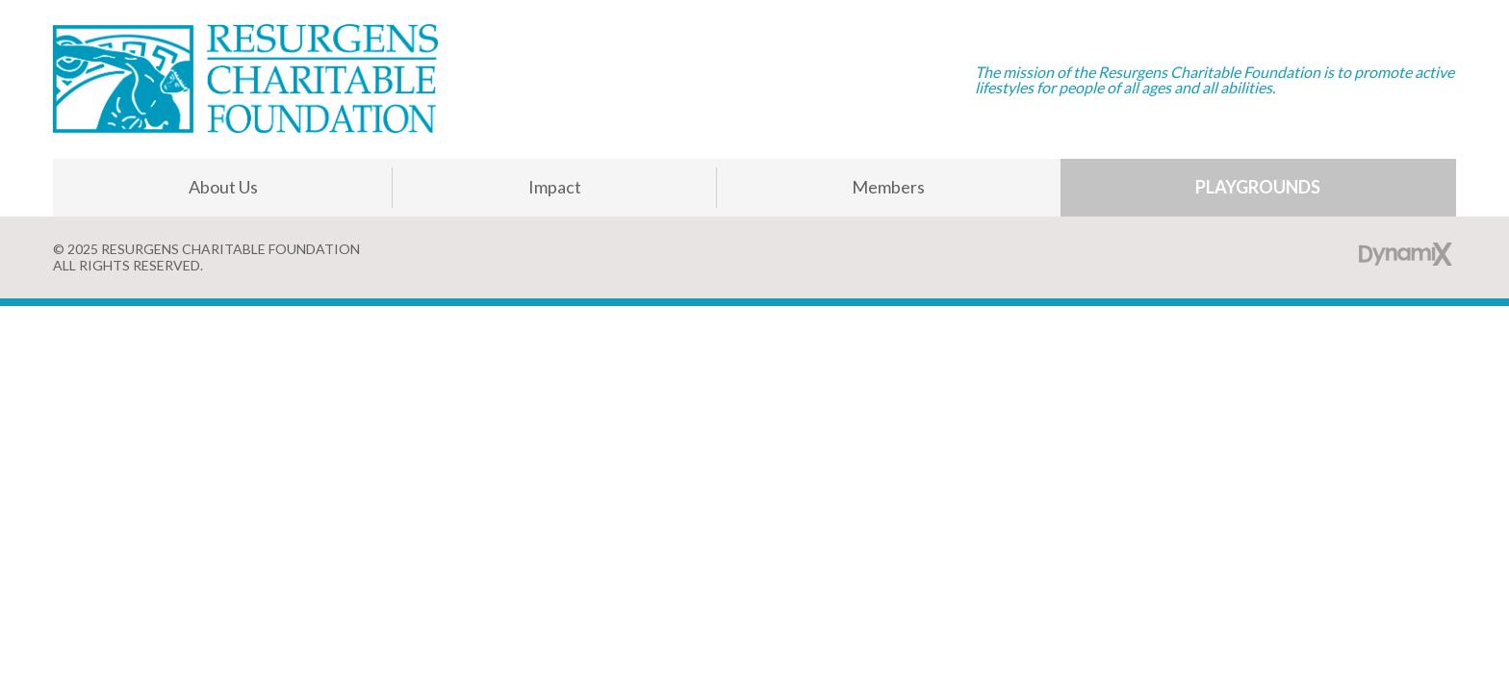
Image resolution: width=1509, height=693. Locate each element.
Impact (554, 186)
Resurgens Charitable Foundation (245, 79)
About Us (223, 186)
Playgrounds (1257, 186)
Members (888, 186)
